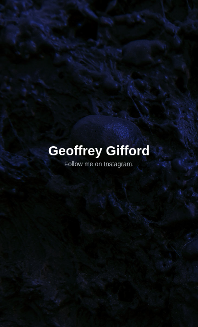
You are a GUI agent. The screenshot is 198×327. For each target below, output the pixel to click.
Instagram (118, 164)
